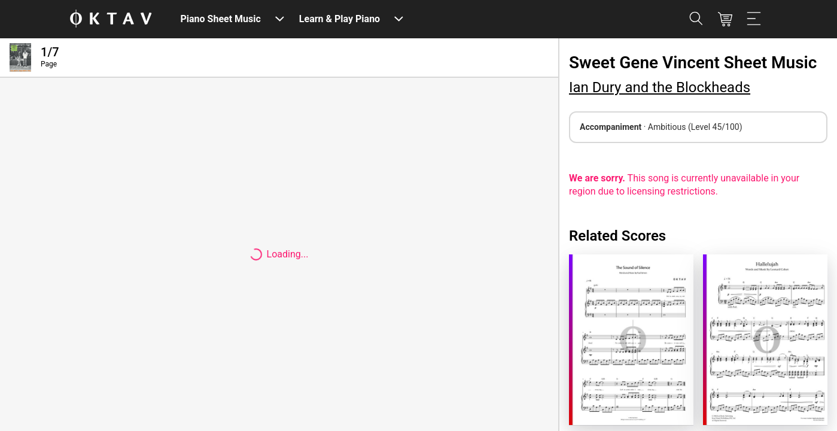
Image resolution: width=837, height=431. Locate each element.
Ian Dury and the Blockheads (659, 87)
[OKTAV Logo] (110, 19)
